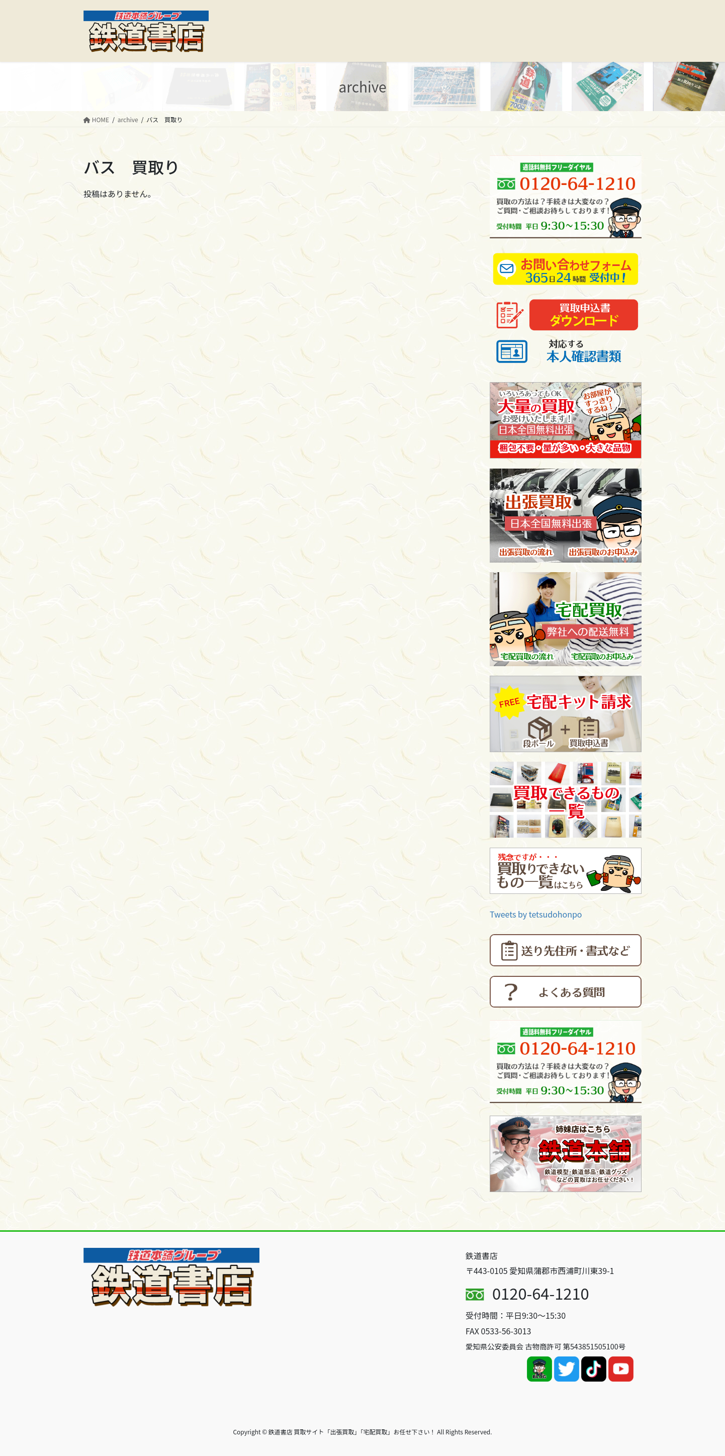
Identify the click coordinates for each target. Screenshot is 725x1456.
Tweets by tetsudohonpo (536, 914)
